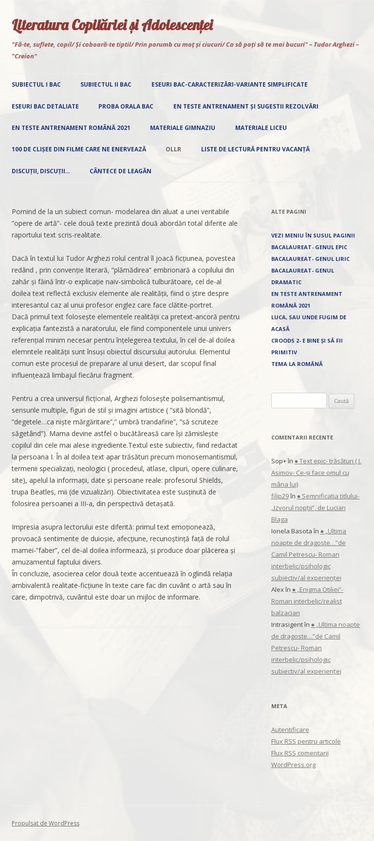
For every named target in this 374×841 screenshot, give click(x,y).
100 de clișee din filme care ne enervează (79, 149)
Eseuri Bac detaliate (45, 106)
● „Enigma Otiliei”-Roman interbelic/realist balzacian (307, 601)
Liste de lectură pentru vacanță (255, 149)
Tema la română (297, 363)
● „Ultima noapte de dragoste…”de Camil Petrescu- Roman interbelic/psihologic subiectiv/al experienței (309, 554)
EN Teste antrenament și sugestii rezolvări (245, 106)
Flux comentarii (300, 753)
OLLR (173, 149)
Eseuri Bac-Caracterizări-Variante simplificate (229, 84)
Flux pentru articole (306, 741)
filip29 (280, 496)
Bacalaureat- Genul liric (310, 258)
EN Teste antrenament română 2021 (71, 128)
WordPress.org (293, 764)
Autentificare (290, 729)
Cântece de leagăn (120, 171)
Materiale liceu (261, 128)
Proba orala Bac (125, 106)
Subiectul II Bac (105, 84)
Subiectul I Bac (36, 84)
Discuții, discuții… (41, 171)
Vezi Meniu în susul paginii (313, 235)
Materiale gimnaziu (182, 128)
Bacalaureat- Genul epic (309, 247)
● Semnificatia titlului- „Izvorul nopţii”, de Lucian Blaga (315, 508)
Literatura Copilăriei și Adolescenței (112, 25)
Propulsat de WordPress (45, 823)
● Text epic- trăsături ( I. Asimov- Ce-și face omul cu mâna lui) (316, 473)
